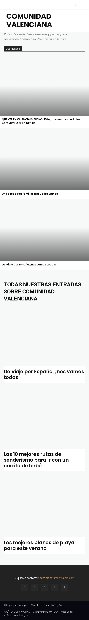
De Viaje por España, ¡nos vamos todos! (44, 374)
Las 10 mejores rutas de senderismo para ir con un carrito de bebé (36, 460)
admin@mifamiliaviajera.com (57, 578)
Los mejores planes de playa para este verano (39, 545)
